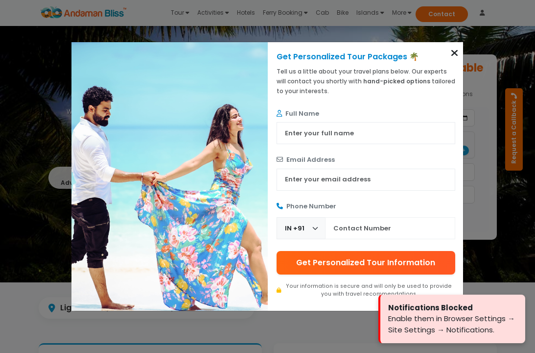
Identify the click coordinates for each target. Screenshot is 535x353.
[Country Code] (301, 228)
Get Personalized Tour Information (365, 262)
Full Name (298, 113)
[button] (454, 53)
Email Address (306, 159)
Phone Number (306, 206)
